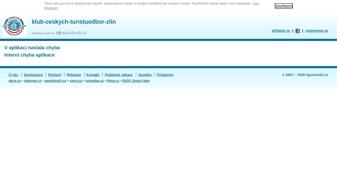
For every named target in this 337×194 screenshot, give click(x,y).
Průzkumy (165, 75)
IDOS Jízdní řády (136, 81)
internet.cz (32, 81)
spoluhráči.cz (55, 81)
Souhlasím (283, 6)
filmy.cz (113, 81)
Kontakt (93, 75)
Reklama (74, 75)
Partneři (54, 75)
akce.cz (15, 81)
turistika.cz (95, 81)
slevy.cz (76, 81)
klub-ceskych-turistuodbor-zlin (74, 22)
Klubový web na (44, 33)
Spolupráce (33, 75)
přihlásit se (281, 31)
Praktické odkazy (119, 75)
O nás (13, 75)
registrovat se (316, 31)
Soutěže (145, 75)
